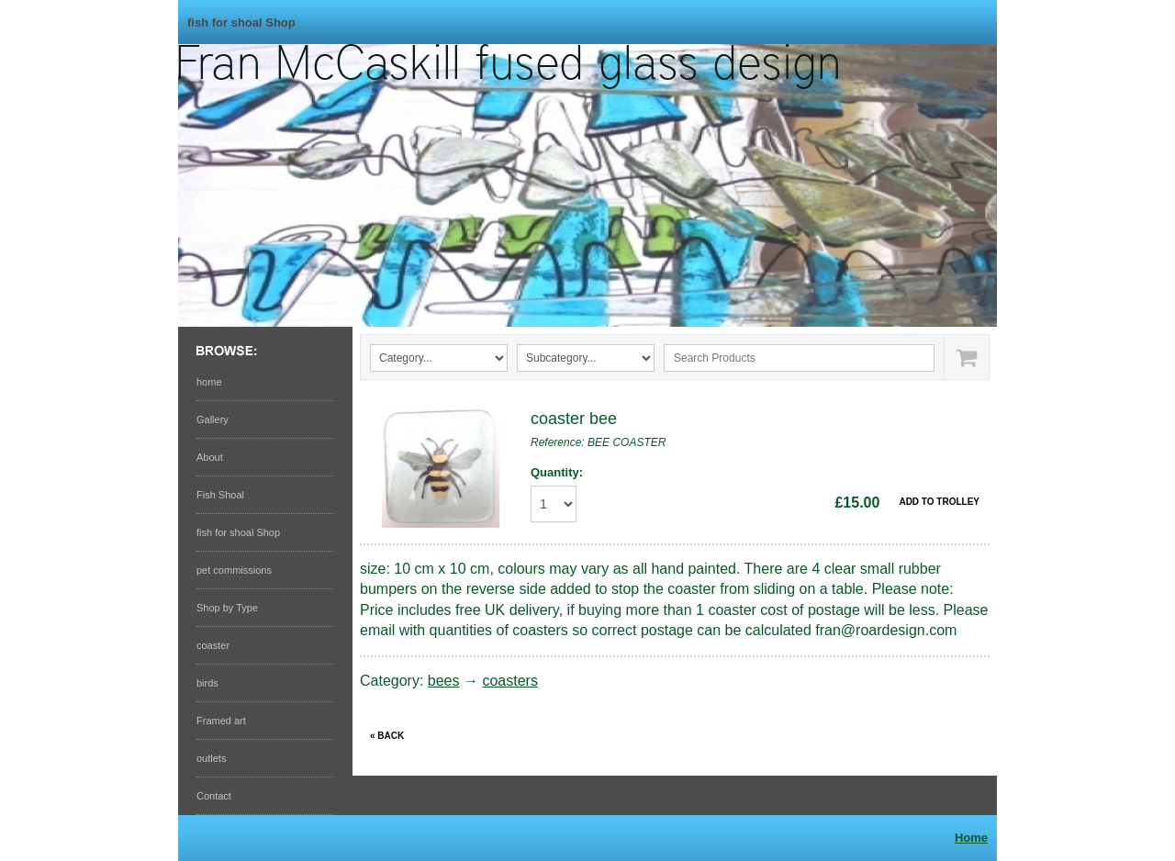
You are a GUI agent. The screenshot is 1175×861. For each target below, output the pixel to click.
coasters (509, 680)
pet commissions (234, 570)
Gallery (212, 419)
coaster (212, 645)
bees (444, 680)
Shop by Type (227, 607)
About (209, 457)
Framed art (221, 720)
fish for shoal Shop (241, 22)
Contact (213, 795)
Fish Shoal (220, 494)
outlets (211, 758)
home (209, 381)
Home (971, 837)
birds (207, 682)
